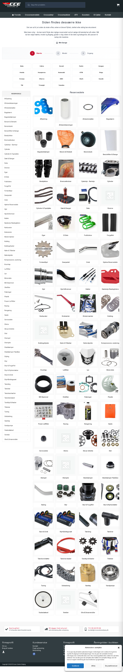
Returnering (37, 656)
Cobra (41, 67)
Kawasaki (61, 75)
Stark (81, 83)
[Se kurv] (118, 5)
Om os (4, 652)
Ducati (61, 67)
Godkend (75, 666)
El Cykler (97, 15)
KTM (81, 75)
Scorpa (22, 83)
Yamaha (61, 90)
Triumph (42, 90)
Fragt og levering (38, 654)
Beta (22, 67)
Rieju (101, 75)
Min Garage (61, 43)
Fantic (81, 67)
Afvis (93, 666)
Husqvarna (42, 75)
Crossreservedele (32, 15)
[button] (119, 648)
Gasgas (101, 67)
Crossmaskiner (64, 15)
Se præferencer (111, 666)
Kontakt (108, 15)
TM (22, 90)
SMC (61, 83)
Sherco (42, 83)
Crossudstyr (49, 15)
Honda (21, 75)
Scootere (85, 15)
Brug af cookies (7, 654)
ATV (76, 15)
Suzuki (101, 83)
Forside (16, 15)
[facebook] (34, 659)
